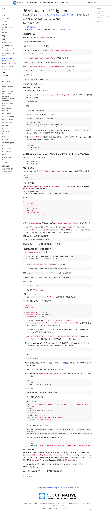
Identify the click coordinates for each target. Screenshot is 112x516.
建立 (3, 39)
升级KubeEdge (6, 69)
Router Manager (6, 151)
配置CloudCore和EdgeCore (7, 59)
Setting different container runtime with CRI (8, 86)
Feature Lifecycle (7, 137)
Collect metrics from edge (7, 104)
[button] (32, 2)
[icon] (88, 2)
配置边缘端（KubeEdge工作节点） (102, 16)
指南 (3, 72)
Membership (5, 134)
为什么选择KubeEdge (8, 27)
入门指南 (4, 21)
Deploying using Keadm (8, 42)
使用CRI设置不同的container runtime (7, 170)
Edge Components (7, 122)
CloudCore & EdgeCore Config (8, 54)
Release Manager (7, 139)
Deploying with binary (8, 48)
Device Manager (6, 148)
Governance (5, 131)
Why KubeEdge (6, 24)
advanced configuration (7, 80)
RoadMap (5, 30)
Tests (3, 160)
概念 (3, 36)
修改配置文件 (31, 27)
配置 (36, 171)
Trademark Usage (57, 505)
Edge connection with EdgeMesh (8, 109)
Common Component (8, 116)
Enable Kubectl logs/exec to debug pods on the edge (9, 98)
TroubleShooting (6, 163)
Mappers (4, 154)
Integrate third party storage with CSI (7, 92)
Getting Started (6, 18)
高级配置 (5, 166)
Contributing (5, 128)
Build (3, 146)
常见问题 (5, 75)
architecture (6, 113)
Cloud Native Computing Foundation (56, 488)
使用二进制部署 (6, 51)
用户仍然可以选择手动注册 (60, 29)
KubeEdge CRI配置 (58, 363)
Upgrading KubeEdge (8, 66)
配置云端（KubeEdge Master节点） (102, 12)
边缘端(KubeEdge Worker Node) (65, 15)
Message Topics (7, 157)
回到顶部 (99, 21)
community (6, 125)
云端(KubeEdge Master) (43, 15)
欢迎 (3, 15)
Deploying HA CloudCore (9, 63)
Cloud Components (7, 119)
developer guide (8, 143)
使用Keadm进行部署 (8, 45)
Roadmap (4, 32)
